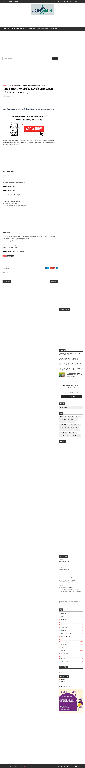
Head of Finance (63, 389)
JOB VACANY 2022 (75, 173)
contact (16, 1)
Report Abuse (63, 463)
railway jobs (73, 181)
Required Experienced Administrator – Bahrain (71, 368)
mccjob (70, 178)
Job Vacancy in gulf (64, 352)
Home (4, 1)
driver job (63, 170)
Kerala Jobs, (17, 96)
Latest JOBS (63, 178)
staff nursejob (64, 184)
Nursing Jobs (32, 28)
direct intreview (64, 167)
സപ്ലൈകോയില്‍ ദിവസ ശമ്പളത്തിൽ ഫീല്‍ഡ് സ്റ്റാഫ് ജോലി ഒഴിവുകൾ (74, 123)
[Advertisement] (42, 20)
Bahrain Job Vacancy (64, 360)
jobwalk (63, 472)
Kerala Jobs (10, 85)
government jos (64, 173)
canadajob (78, 165)
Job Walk (10, 557)
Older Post (53, 281)
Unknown (63, 470)
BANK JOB (70, 165)
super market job (76, 184)
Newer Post (7, 281)
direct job (74, 167)
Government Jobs (43, 28)
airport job (63, 165)
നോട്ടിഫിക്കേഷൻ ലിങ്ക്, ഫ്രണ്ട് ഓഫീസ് (13, 251)
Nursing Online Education (16, 28)
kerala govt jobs (64, 175)
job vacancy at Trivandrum (65, 378)
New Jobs (77, 178)
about (10, 1)
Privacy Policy (55, 28)
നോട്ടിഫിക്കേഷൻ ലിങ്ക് (9, 186)
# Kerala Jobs (10, 256)
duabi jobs (71, 170)
